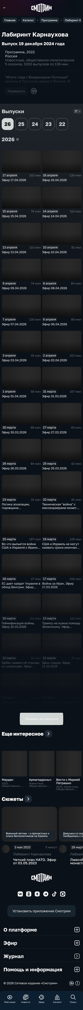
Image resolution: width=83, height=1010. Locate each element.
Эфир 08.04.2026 (54, 288)
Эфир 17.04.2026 (14, 180)
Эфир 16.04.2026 (54, 180)
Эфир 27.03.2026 (54, 432)
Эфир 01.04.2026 (14, 396)
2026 (17, 139)
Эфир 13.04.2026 (14, 252)
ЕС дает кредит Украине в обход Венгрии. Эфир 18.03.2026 (21, 587)
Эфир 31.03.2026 (54, 396)
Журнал (41, 956)
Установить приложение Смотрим (42, 911)
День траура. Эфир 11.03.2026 (56, 664)
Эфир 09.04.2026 (14, 288)
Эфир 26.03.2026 (14, 468)
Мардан (7, 779)
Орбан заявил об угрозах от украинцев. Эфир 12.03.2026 (20, 666)
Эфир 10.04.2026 (54, 252)
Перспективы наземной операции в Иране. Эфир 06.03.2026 (60, 705)
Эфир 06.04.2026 (54, 324)
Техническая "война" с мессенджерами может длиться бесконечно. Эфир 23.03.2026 (59, 509)
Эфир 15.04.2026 (14, 216)
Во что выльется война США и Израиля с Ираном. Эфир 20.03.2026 (21, 547)
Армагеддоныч (40, 779)
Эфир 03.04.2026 (14, 360)
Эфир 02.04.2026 (54, 360)
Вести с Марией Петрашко (68, 781)
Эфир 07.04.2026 (14, 324)
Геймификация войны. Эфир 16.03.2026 (18, 624)
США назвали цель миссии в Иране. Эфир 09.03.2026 (18, 705)
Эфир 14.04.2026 (54, 216)
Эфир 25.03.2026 (54, 468)
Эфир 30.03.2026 (14, 432)
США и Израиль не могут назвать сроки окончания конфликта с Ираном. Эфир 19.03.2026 (61, 549)
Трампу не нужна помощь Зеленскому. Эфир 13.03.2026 (61, 626)
